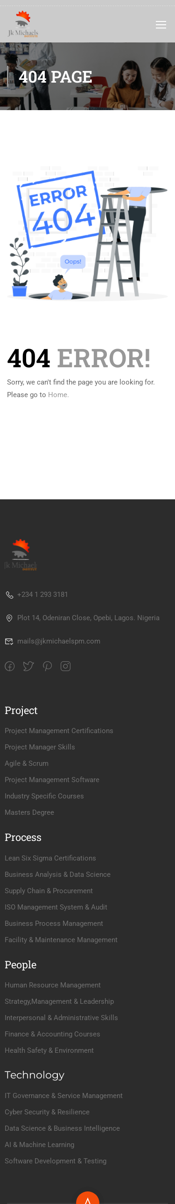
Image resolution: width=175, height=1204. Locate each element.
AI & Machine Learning (39, 1145)
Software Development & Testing (55, 1161)
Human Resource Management (53, 985)
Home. (58, 395)
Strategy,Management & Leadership (59, 1001)
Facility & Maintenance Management (61, 940)
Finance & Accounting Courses (52, 1034)
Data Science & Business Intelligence (62, 1128)
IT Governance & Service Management (64, 1096)
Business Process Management (54, 923)
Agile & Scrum (27, 763)
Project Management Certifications (59, 731)
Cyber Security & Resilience (47, 1112)
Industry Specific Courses (44, 796)
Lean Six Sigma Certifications (50, 858)
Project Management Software (52, 780)
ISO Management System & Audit (56, 907)
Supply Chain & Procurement (49, 891)
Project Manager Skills (40, 747)
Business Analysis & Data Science (58, 874)
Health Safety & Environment (49, 1050)
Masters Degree (29, 812)
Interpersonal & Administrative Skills (61, 1018)
